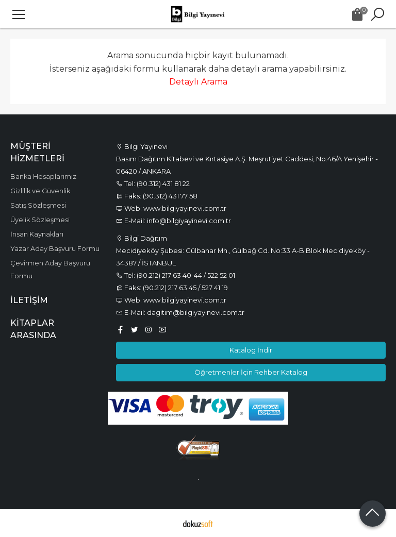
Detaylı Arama (198, 82)
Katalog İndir (250, 350)
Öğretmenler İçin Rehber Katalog (250, 372)
